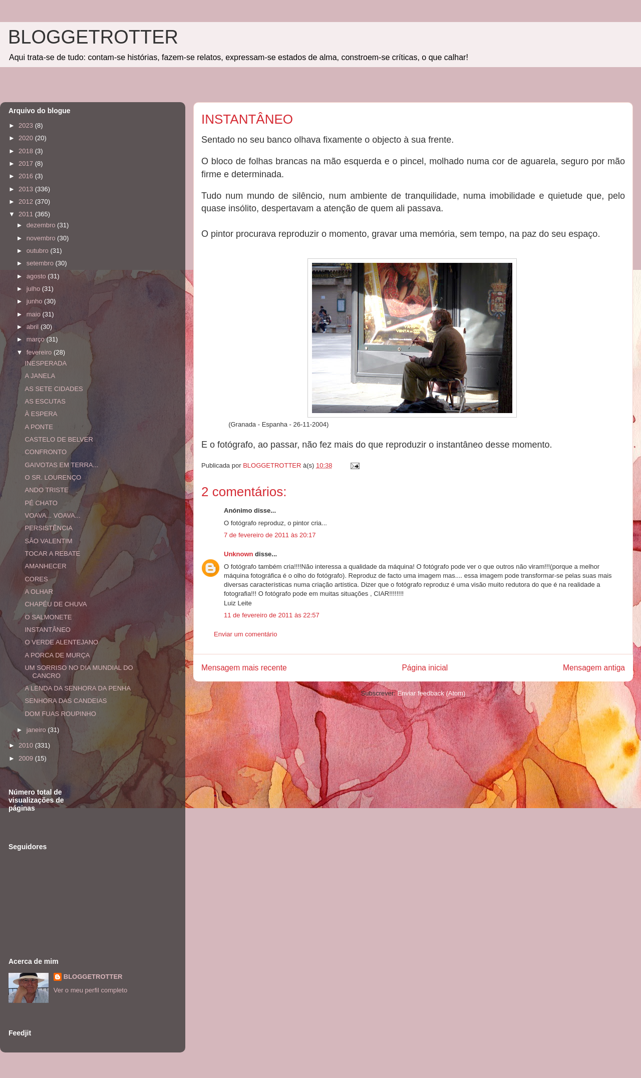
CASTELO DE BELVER (59, 439)
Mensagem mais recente (244, 667)
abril (34, 326)
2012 (27, 201)
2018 (27, 151)
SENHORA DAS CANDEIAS (66, 700)
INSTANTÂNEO (48, 629)
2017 (27, 163)
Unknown (238, 554)
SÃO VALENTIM (48, 541)
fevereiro (40, 352)
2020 (27, 138)
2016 (27, 176)
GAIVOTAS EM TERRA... (61, 465)
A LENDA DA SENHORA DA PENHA (78, 688)
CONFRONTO (46, 452)
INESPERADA (46, 363)
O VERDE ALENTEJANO (61, 642)
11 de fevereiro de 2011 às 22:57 (271, 615)
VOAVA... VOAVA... (52, 515)
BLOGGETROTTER (93, 37)
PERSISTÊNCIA (48, 528)
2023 (27, 125)
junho (35, 301)
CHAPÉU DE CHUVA (56, 604)
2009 (27, 758)
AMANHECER (45, 566)
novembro (42, 238)
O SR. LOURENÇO (53, 477)
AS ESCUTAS (45, 401)
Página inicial (425, 667)
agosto (37, 276)
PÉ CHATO (41, 503)
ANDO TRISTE (46, 490)
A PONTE (39, 427)
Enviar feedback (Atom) (432, 693)
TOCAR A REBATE (52, 553)
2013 (27, 189)
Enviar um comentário (245, 634)
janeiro (37, 730)
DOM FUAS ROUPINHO (60, 713)
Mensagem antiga (594, 667)
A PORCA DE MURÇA (57, 655)
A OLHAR (39, 591)
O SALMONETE (48, 617)
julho (34, 288)
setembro (41, 263)
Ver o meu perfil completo (90, 990)
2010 (27, 745)
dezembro (42, 225)
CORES (36, 579)
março (37, 339)
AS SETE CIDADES (54, 389)
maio (35, 314)
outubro (39, 250)
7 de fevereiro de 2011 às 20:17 (270, 535)
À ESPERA (41, 414)
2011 (27, 214)
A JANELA (40, 376)
